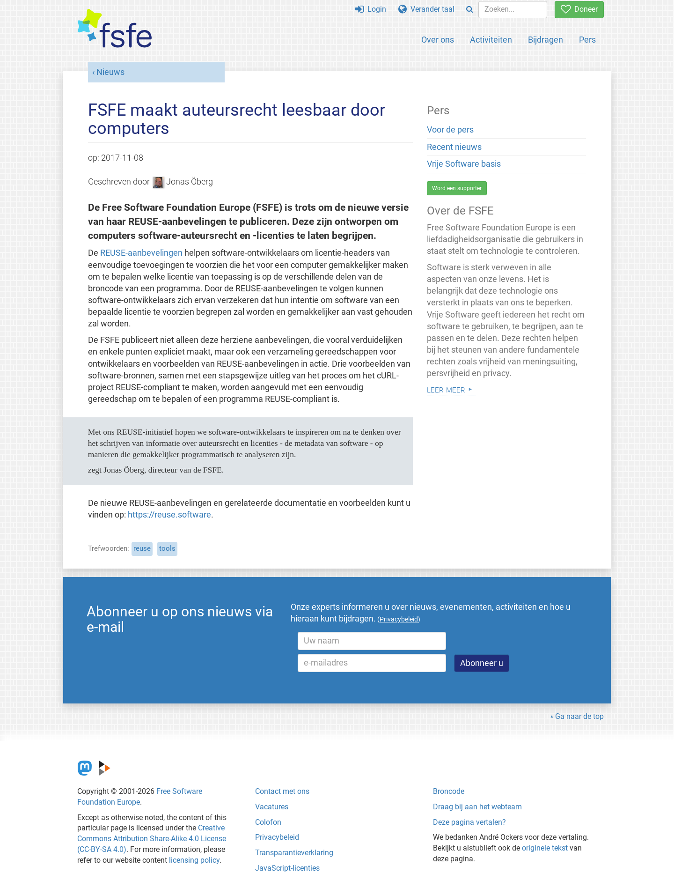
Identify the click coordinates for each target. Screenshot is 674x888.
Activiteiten (491, 39)
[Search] (470, 9)
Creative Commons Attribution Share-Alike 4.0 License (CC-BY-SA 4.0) (151, 838)
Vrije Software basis (464, 164)
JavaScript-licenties (287, 868)
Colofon (268, 822)
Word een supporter (457, 188)
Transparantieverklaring (294, 852)
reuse (142, 548)
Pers (587, 39)
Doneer (579, 9)
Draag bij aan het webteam (477, 806)
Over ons (437, 39)
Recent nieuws (454, 147)
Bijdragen (545, 39)
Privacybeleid (277, 837)
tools (167, 548)
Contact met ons (282, 791)
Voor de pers (450, 129)
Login (370, 9)
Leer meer (446, 389)
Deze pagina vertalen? (469, 822)
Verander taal (426, 9)
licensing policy (194, 860)
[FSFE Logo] (115, 29)
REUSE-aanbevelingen (141, 253)
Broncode (448, 791)
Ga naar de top (579, 716)
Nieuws (110, 72)
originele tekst (545, 848)
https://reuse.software (169, 514)
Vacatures (271, 806)
